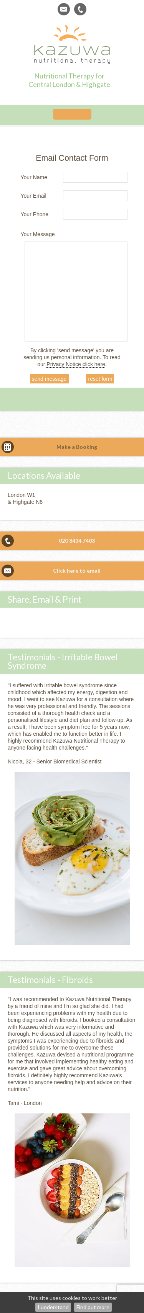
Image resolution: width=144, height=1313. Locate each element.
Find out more (92, 1307)
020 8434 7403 (77, 540)
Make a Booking (76, 446)
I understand (53, 1307)
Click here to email (77, 570)
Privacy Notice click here (75, 364)
